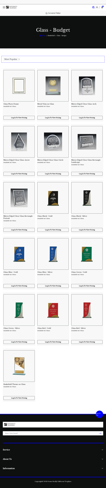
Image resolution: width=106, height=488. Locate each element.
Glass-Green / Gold (87, 273)
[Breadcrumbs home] (42, 36)
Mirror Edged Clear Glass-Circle (53, 161)
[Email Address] (53, 433)
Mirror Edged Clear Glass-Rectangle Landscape (87, 161)
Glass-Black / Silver (87, 217)
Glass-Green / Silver (19, 329)
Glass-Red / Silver (87, 329)
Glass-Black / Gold (53, 217)
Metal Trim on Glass (53, 105)
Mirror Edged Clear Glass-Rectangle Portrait (19, 217)
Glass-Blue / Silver (53, 273)
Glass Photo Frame (19, 105)
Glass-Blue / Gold (19, 273)
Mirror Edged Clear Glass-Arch (87, 105)
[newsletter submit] (100, 433)
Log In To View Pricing (19, 118)
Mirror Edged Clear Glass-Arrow (19, 161)
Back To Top (98, 414)
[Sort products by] (11, 59)
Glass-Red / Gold (53, 329)
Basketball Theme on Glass (19, 385)
